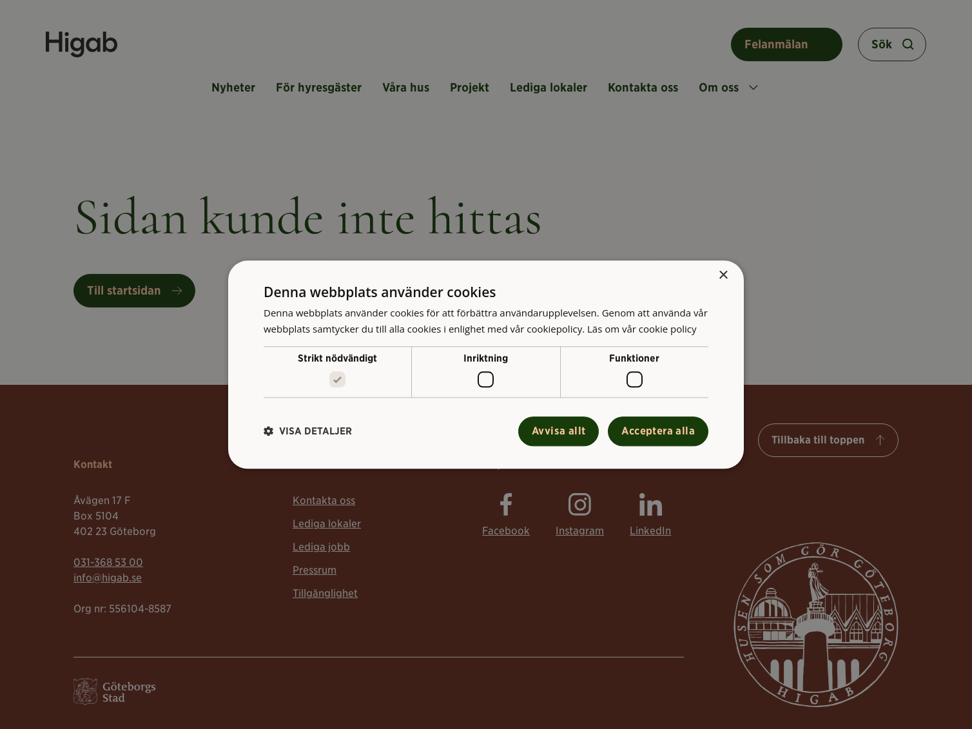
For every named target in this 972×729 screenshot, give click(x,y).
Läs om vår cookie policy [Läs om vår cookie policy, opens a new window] (642, 328)
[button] (308, 431)
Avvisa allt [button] (558, 431)
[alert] (486, 364)
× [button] (723, 275)
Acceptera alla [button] (658, 431)
